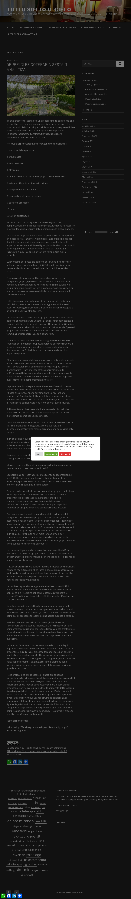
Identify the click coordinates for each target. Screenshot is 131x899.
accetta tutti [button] (51, 454)
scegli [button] (38, 454)
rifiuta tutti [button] (65, 454)
